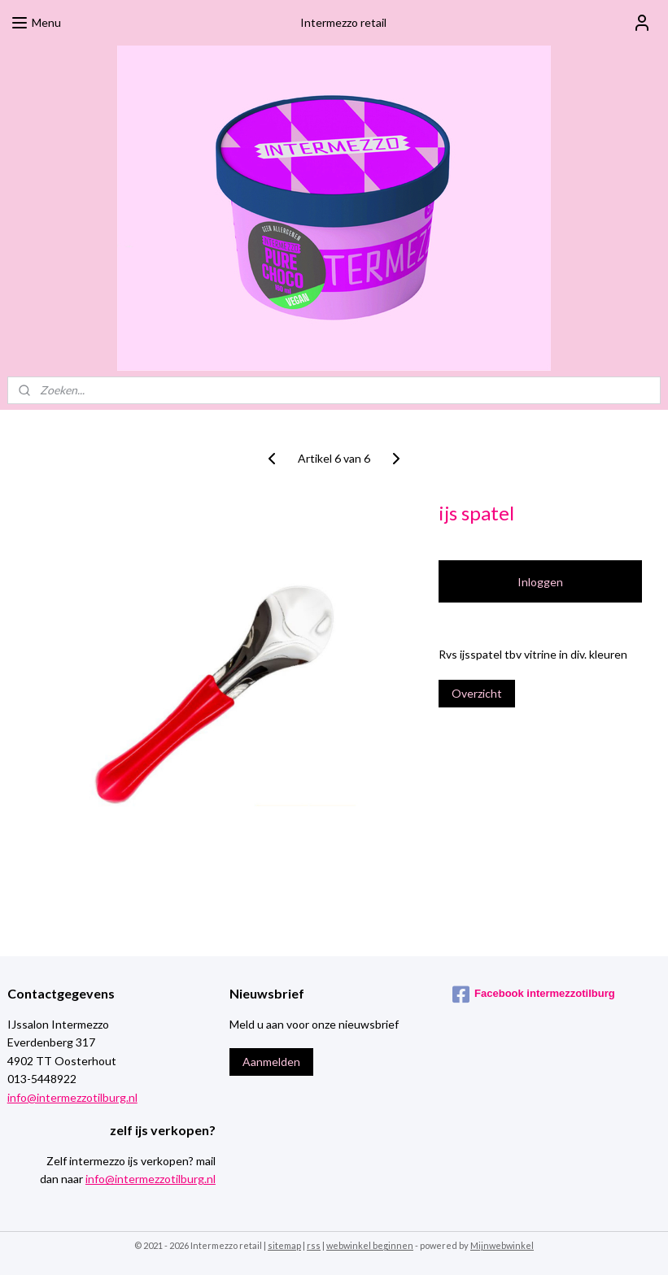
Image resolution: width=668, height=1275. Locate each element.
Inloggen (540, 582)
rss (314, 1245)
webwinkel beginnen (369, 1245)
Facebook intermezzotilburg (533, 994)
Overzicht (477, 693)
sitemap (284, 1245)
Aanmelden (271, 1061)
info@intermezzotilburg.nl (72, 1097)
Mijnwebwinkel (502, 1245)
